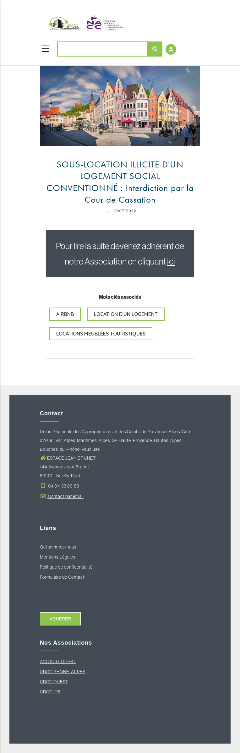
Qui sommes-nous (58, 547)
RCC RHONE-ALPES (64, 671)
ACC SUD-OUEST (58, 661)
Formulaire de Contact (62, 577)
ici (171, 261)
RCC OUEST (55, 682)
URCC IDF (50, 692)
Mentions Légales (57, 557)
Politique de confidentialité (66, 567)
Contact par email (62, 496)
